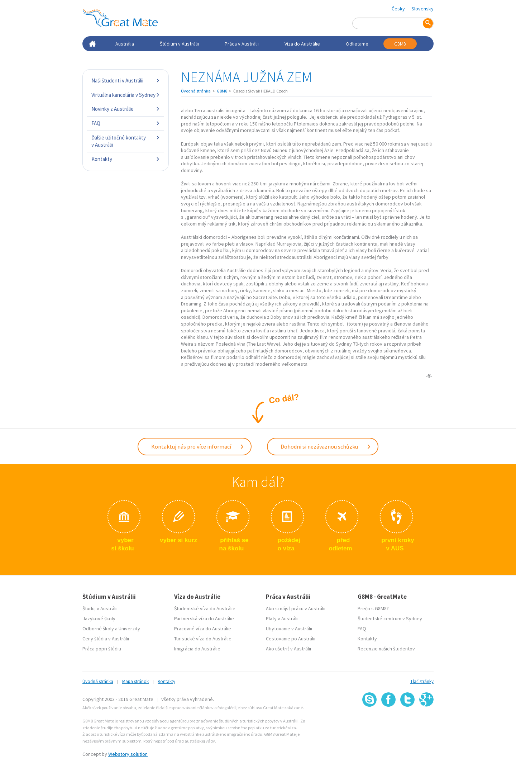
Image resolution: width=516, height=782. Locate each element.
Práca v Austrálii (242, 44)
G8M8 (400, 44)
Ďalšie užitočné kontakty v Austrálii (125, 141)
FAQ (125, 123)
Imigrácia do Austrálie (197, 648)
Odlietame (357, 44)
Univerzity (129, 628)
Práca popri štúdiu (101, 648)
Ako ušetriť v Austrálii (288, 648)
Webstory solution (128, 754)
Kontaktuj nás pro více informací (197, 446)
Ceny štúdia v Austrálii (105, 638)
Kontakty (125, 159)
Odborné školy (98, 628)
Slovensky (422, 8)
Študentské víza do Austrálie (204, 608)
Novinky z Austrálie (125, 108)
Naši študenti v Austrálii (125, 80)
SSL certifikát (408, 723)
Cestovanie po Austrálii (290, 638)
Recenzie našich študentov (386, 648)
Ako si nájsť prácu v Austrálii (295, 608)
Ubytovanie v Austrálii (289, 628)
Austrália (124, 44)
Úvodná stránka (196, 91)
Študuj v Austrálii (100, 608)
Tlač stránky (422, 681)
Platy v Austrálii (282, 618)
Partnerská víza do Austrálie (204, 618)
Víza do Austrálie (302, 44)
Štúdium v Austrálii (179, 44)
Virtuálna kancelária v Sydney (125, 94)
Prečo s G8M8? (373, 608)
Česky (398, 8)
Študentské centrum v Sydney (390, 618)
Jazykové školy (98, 618)
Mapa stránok (135, 681)
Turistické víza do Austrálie (202, 638)
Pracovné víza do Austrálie (202, 628)
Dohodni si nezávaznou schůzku (326, 446)
